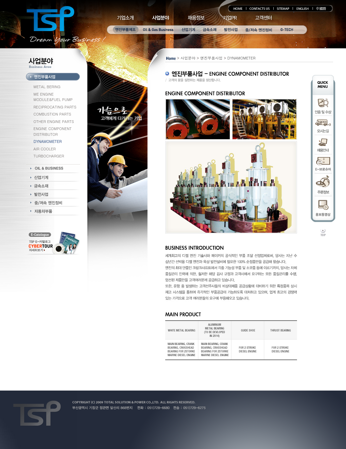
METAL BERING (46, 86)
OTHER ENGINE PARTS (53, 121)
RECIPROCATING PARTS (54, 106)
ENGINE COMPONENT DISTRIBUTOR (52, 131)
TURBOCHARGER (48, 155)
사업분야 (187, 57)
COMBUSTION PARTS (52, 114)
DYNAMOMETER (241, 57)
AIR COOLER (44, 148)
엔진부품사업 (211, 57)
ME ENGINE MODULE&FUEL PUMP (53, 97)
